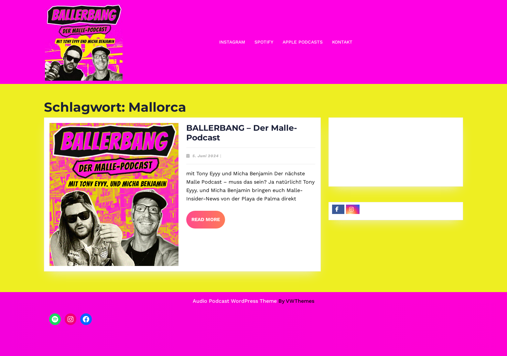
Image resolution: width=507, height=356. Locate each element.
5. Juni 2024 (205, 156)
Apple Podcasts (303, 42)
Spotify (263, 42)
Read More (208, 222)
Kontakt (342, 42)
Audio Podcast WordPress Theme (235, 301)
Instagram (232, 42)
